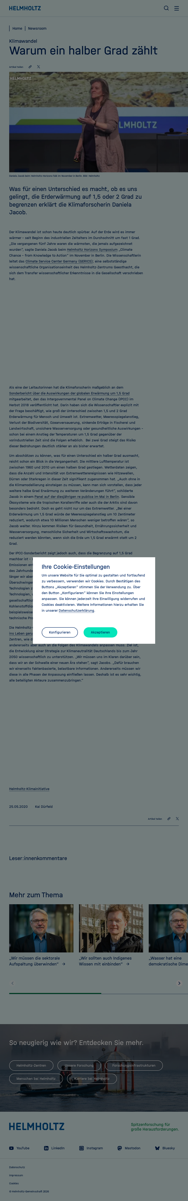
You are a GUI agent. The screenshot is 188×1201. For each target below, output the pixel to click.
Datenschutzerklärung (76, 610)
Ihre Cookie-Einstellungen (76, 566)
